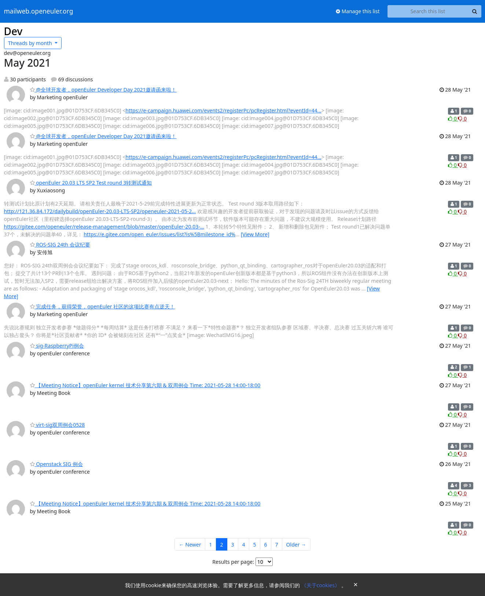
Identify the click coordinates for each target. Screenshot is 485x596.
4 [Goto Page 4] (243, 544)
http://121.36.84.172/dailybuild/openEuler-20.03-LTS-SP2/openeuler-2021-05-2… (100, 211)
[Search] (474, 11)
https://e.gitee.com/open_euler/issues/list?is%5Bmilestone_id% (159, 234)
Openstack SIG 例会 (56, 463)
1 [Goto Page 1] (210, 544)
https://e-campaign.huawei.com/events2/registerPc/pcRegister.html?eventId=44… (223, 110)
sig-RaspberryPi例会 (57, 345)
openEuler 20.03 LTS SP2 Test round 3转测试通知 (91, 182)
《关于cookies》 (321, 585)
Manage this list (358, 11)
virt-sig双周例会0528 (57, 424)
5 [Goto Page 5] (254, 544)
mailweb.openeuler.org (38, 11)
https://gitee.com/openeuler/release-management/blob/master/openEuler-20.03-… (104, 226)
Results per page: (233, 561)
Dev (13, 31)
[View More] (255, 234)
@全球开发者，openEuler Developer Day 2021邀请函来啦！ (103, 89)
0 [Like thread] (453, 118)
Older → (296, 544)
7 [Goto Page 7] (276, 544)
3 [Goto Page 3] (232, 544)
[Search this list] (428, 11)
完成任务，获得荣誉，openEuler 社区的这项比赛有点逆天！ (102, 306)
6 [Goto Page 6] (265, 544)
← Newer (190, 544)
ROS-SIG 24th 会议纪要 (60, 244)
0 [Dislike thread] (462, 118)
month (30, 43)
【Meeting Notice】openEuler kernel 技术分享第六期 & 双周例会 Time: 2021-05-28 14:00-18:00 (145, 385)
